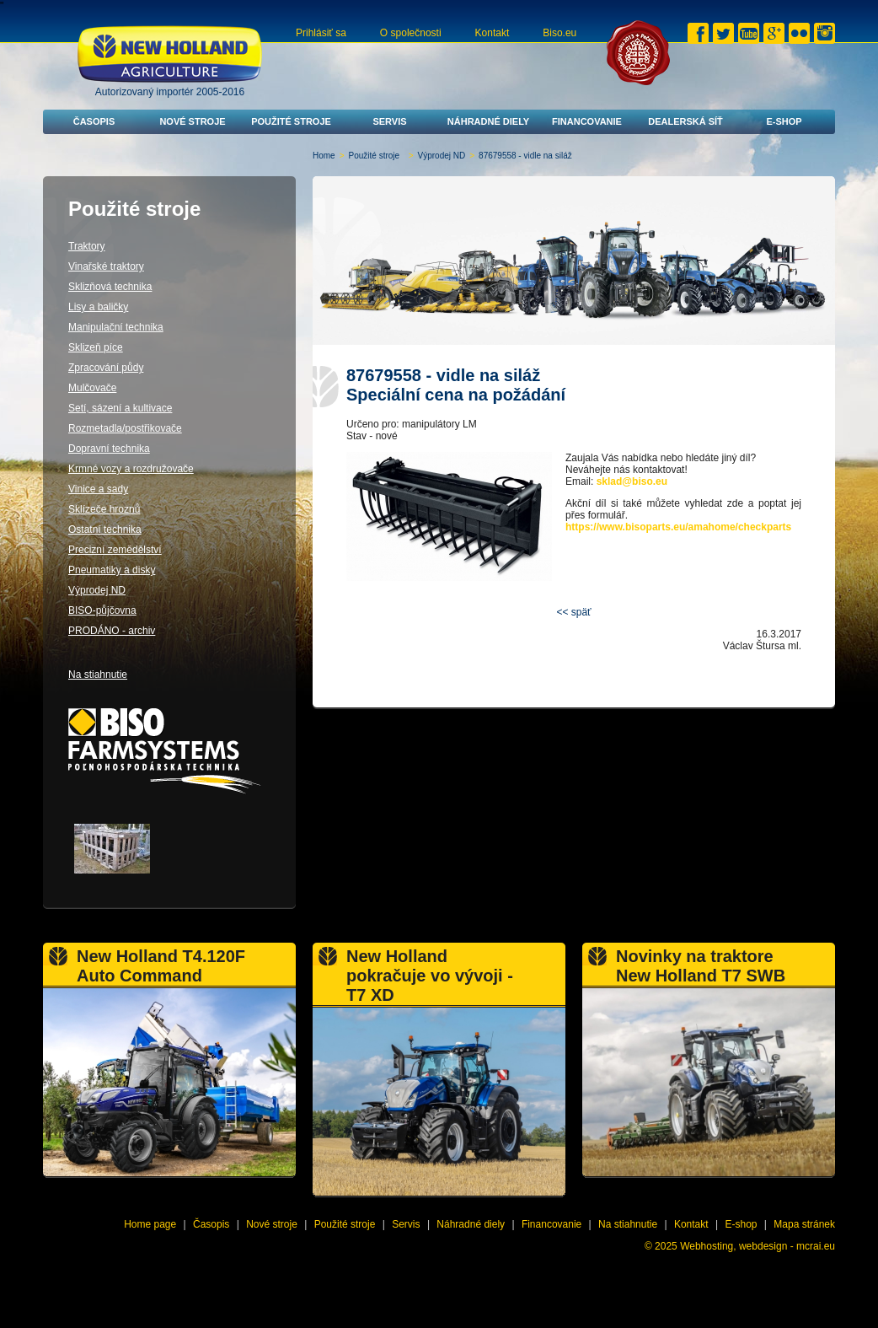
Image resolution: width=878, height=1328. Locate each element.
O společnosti (411, 33)
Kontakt (492, 33)
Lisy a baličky (98, 307)
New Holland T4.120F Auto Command (161, 966)
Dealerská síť (685, 121)
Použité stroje (291, 121)
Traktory (86, 246)
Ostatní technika (105, 529)
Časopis (94, 121)
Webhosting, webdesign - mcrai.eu (757, 1246)
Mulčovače (92, 388)
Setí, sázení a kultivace (120, 408)
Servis (389, 121)
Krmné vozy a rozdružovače (131, 469)
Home (324, 155)
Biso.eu (559, 33)
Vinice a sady (98, 489)
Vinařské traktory (106, 266)
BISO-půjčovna (102, 610)
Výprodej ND (442, 155)
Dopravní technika (109, 448)
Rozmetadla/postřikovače (125, 428)
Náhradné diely (488, 121)
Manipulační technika (115, 327)
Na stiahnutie (97, 674)
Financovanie (587, 121)
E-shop (783, 121)
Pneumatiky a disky (111, 570)
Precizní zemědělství (115, 550)
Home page (150, 1224)
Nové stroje (192, 121)
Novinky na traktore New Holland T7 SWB (700, 966)
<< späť (573, 612)
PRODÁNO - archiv (111, 631)
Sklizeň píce (95, 347)
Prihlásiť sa (321, 33)
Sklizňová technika (110, 287)
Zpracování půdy (105, 368)
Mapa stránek (804, 1224)
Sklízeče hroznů (104, 509)
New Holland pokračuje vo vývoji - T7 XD (429, 975)
